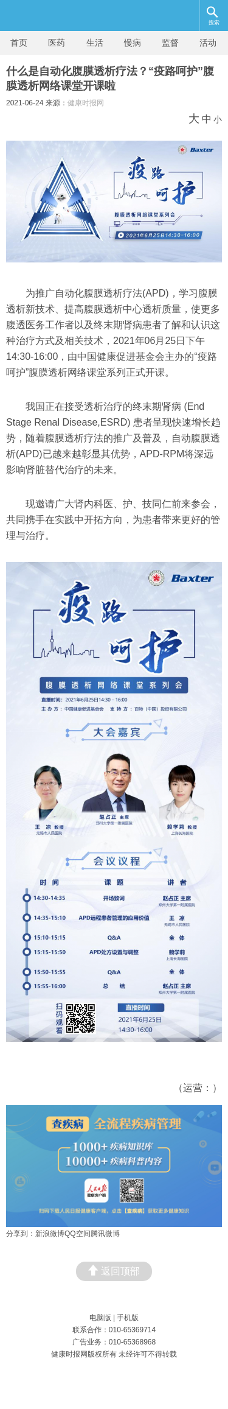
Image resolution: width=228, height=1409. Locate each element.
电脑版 (100, 1317)
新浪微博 (49, 1233)
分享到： (20, 1233)
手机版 (128, 1317)
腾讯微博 (105, 1233)
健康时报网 (85, 103)
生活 (94, 42)
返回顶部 (114, 1270)
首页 (18, 42)
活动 (207, 42)
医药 (56, 42)
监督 (170, 42)
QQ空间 (77, 1233)
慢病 (132, 42)
